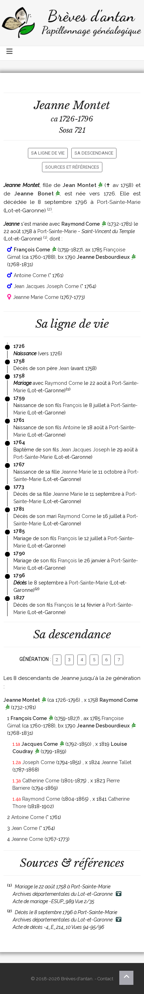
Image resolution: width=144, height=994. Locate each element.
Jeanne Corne (27, 839)
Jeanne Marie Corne (36, 297)
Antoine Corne (30, 275)
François (72, 405)
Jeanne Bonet (33, 193)
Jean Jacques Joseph (85, 449)
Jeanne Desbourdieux (103, 257)
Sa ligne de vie (48, 153)
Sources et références (72, 167)
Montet (91, 105)
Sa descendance (93, 153)
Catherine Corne (40, 780)
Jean (64, 368)
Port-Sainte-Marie (118, 202)
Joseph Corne (38, 762)
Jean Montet (79, 185)
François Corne (32, 249)
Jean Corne (24, 828)
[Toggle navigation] (10, 53)
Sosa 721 (72, 130)
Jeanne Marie (76, 472)
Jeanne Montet (22, 700)
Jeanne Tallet (116, 762)
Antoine (71, 427)
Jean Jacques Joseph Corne (46, 286)
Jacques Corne (40, 744)
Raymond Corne (80, 224)
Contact (105, 978)
